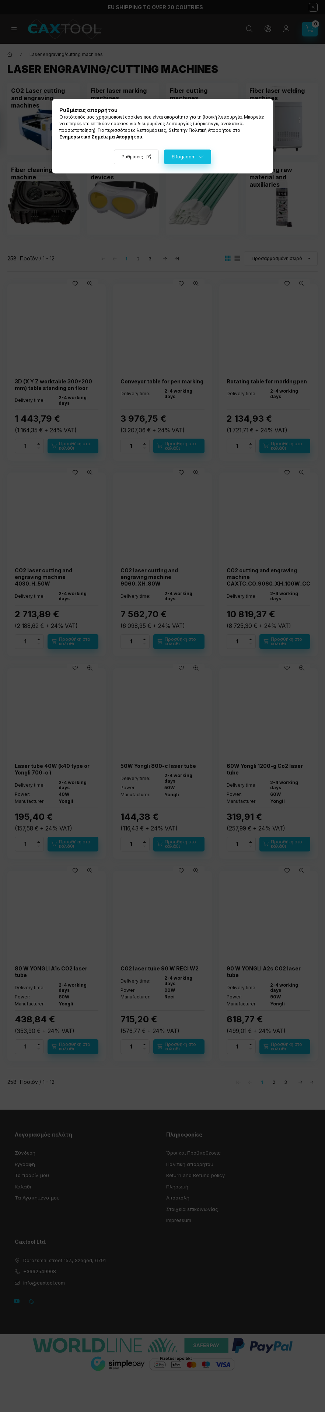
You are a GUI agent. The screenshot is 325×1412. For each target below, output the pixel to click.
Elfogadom (184, 156)
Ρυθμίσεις (132, 156)
